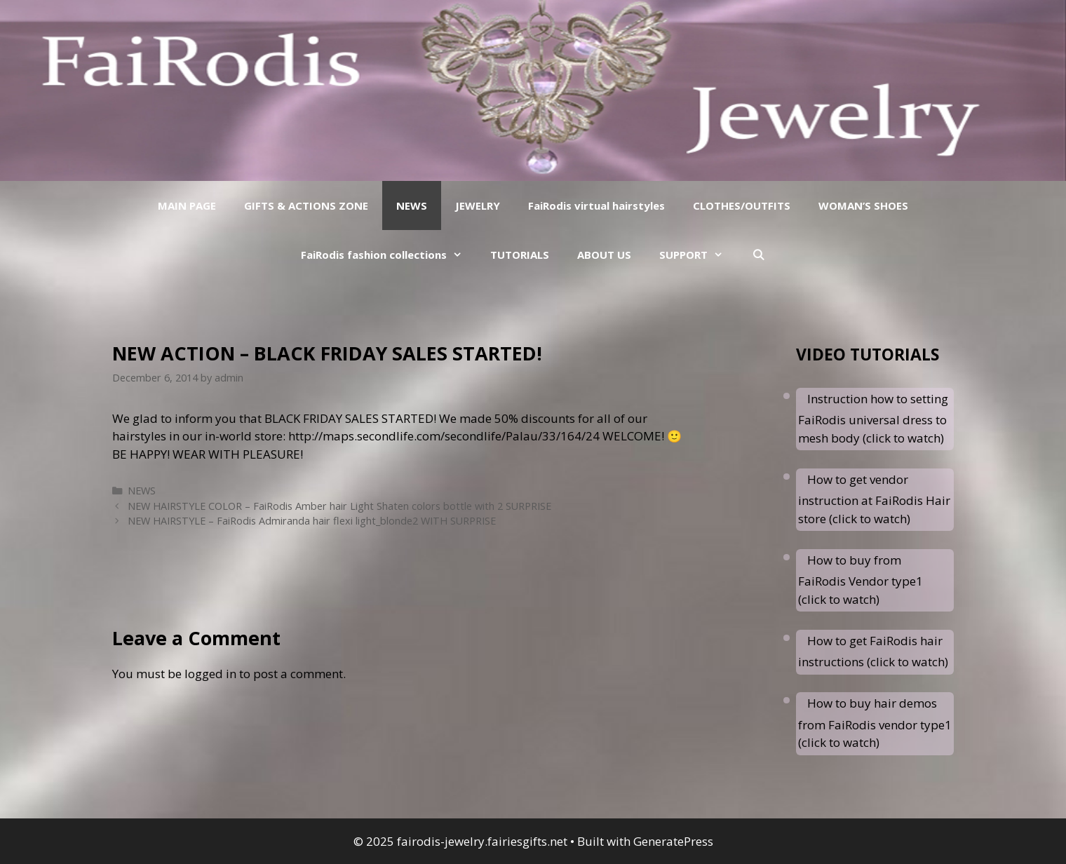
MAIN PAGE (187, 205)
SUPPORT (698, 254)
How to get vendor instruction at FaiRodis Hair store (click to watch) (874, 499)
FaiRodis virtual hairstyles (596, 205)
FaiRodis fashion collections (388, 254)
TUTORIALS (519, 255)
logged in (210, 674)
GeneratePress (673, 841)
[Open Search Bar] (757, 254)
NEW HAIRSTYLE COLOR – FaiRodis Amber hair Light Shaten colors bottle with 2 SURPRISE (339, 506)
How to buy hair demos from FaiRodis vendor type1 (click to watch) (875, 722)
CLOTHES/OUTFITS (741, 205)
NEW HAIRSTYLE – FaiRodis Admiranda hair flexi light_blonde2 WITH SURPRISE (312, 520)
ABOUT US (604, 255)
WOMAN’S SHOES (863, 205)
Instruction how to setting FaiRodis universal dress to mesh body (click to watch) (873, 418)
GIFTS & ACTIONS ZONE (306, 205)
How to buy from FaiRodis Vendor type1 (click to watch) (860, 579)
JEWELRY (477, 205)
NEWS (411, 205)
